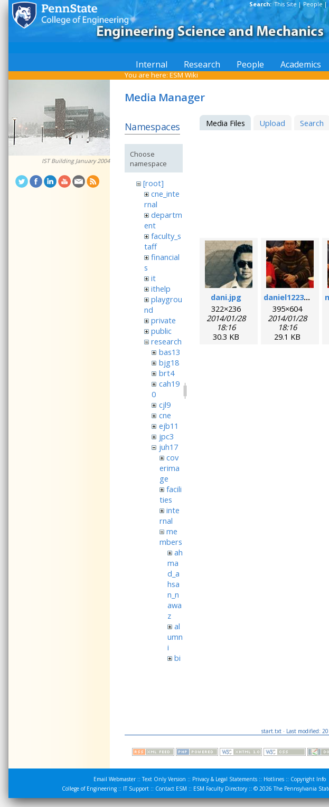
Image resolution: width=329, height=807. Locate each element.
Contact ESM (171, 788)
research (166, 341)
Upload (272, 123)
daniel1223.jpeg (293, 297)
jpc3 (166, 436)
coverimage (169, 468)
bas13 (169, 352)
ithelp (161, 288)
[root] (153, 183)
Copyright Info (308, 779)
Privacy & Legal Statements (224, 779)
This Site (286, 4)
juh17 (168, 446)
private (163, 320)
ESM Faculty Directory (220, 788)
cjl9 (165, 404)
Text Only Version (164, 779)
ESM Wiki (184, 75)
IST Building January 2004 (76, 161)
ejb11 (168, 425)
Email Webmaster (114, 779)
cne (165, 415)
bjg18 (169, 362)
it (153, 278)
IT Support (136, 788)
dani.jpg (226, 297)
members (170, 536)
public (161, 330)
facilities (170, 494)
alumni (175, 636)
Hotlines (274, 779)
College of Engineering (89, 788)
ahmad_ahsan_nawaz (175, 584)
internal (169, 515)
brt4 (166, 373)
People (313, 4)
